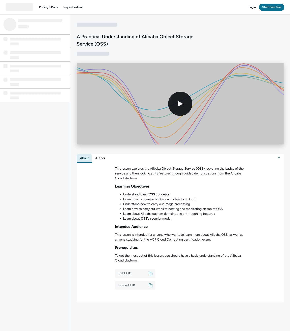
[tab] (84, 158)
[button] (48, 7)
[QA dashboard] (19, 7)
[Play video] (180, 104)
